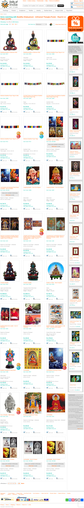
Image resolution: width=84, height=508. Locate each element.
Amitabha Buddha (4, 282)
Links (29, 504)
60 (13, 24)
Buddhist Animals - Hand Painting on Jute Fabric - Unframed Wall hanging (55, 326)
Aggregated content (2, 494)
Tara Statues (21, 494)
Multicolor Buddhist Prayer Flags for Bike (9, 95)
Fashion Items (48, 10)
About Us (24, 504)
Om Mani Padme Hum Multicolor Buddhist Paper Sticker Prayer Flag (32, 96)
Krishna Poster (73, 384)
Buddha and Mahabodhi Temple (30, 414)
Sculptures (22, 10)
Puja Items (69, 10)
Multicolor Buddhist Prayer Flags (30, 138)
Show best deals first (60, 24)
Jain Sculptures (36, 493)
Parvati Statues (11, 493)
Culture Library (31, 1)
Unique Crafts (59, 10)
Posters (14, 10)
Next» (22, 483)
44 (19, 483)
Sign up (76, 1)
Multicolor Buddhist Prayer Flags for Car (55, 52)
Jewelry (38, 10)
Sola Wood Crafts (27, 493)
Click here (54, 146)
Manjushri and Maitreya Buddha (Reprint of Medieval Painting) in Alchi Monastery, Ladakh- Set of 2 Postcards (9, 237)
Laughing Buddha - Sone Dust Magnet (32, 187)
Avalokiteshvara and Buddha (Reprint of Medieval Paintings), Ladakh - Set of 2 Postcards (55, 237)
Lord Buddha (26, 370)
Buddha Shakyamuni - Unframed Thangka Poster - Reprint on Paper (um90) (74, 49)
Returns (18, 504)
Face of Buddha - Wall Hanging (7, 414)
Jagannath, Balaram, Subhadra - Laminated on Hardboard (75, 153)
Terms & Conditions (54, 1)
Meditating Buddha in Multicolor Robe (8, 52)
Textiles (31, 10)
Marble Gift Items (61, 493)
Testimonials (40, 1)
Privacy (2, 504)
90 (16, 24)
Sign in (81, 1)
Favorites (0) (80, 6)
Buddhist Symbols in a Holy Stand (8, 370)
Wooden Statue (53, 493)
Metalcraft (15, 494)
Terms (7, 504)
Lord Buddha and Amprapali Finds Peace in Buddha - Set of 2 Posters (9, 188)
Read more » (80, 428)
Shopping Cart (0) (78, 3)
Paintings (5, 10)
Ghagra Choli (19, 493)
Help (46, 1)
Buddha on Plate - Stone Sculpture (54, 282)
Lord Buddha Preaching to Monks (53, 370)
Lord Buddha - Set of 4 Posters (7, 459)
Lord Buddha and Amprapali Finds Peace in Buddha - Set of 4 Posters (55, 139)
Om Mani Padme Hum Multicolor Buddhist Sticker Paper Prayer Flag (55, 96)
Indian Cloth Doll (44, 493)
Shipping (12, 504)
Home (24, 1)
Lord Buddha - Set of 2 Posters (30, 459)
